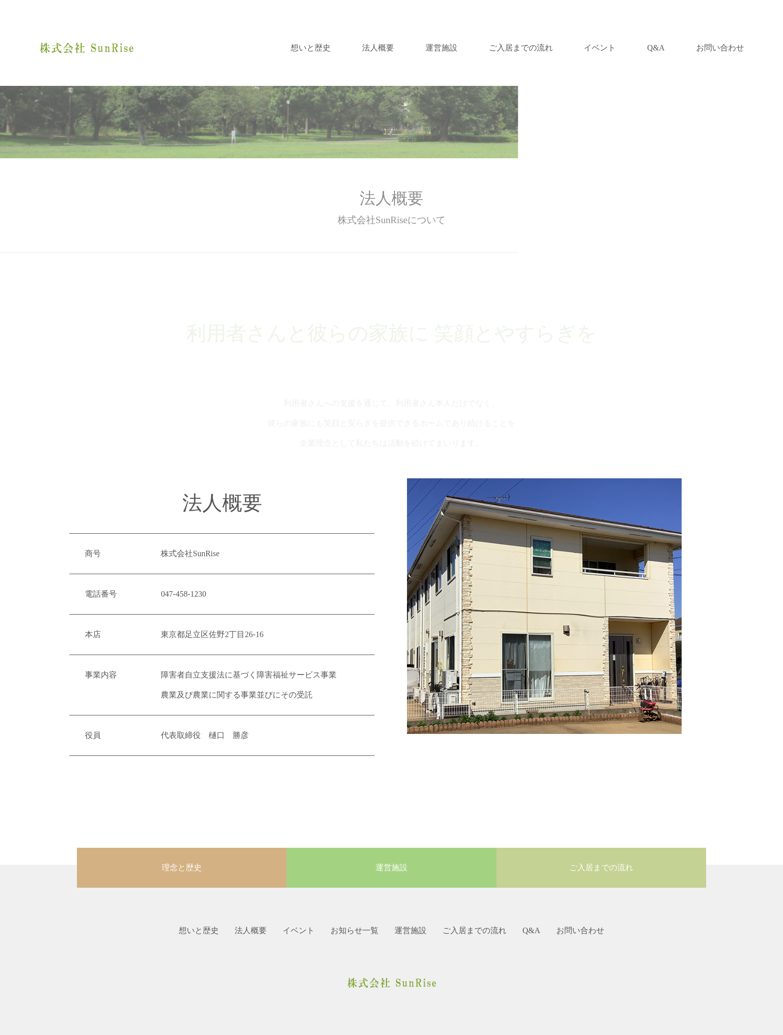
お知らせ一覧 (355, 930)
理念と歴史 (182, 867)
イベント (600, 47)
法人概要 (378, 47)
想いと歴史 (311, 47)
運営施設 (441, 47)
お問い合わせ (720, 47)
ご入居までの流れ (521, 47)
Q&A (656, 47)
